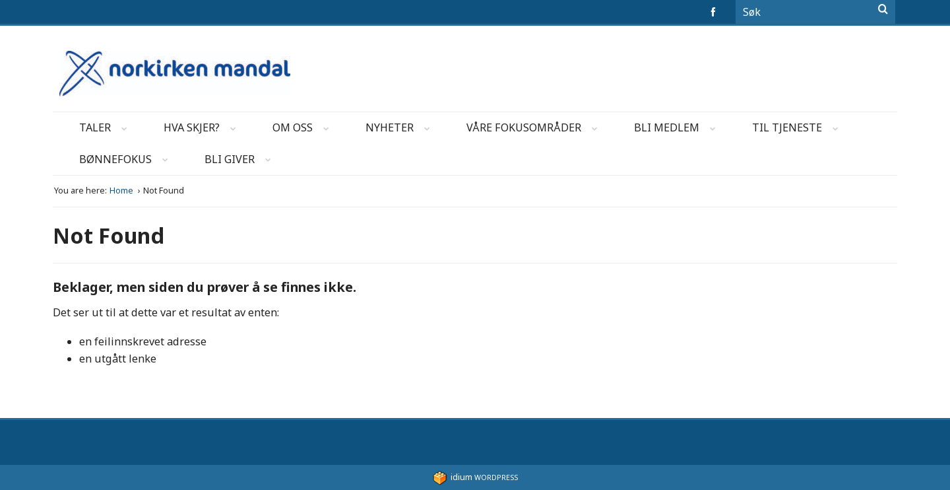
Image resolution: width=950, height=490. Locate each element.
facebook (715, 12)
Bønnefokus (127, 161)
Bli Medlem (679, 130)
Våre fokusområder (536, 130)
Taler (107, 130)
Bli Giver (242, 161)
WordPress (475, 477)
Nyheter (401, 130)
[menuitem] (95, 128)
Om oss (304, 130)
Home (122, 190)
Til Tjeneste (799, 130)
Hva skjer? (204, 130)
